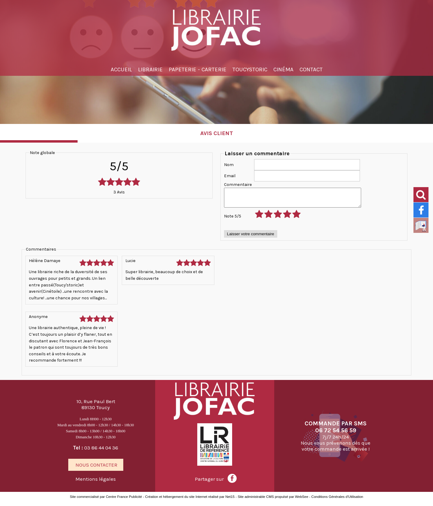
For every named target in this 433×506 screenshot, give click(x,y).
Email (229, 175)
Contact (311, 69)
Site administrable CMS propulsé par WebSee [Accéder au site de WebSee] (273, 501)
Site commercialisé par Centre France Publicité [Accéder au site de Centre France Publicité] (106, 501)
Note (232, 219)
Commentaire (238, 184)
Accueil (121, 69)
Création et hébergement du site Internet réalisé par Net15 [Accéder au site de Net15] (190, 501)
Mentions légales (96, 483)
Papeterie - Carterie (197, 69)
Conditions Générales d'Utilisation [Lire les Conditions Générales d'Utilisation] (337, 501)
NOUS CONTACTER (96, 469)
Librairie (150, 69)
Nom (229, 164)
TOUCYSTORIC (249, 69)
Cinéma (283, 69)
